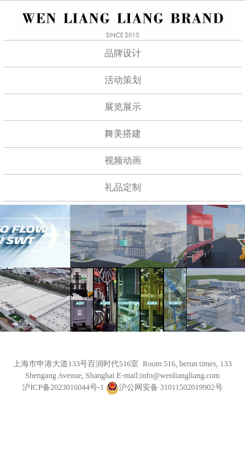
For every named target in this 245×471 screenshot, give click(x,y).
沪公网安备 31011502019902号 (164, 387)
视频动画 (123, 161)
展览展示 (123, 107)
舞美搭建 (123, 134)
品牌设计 (123, 53)
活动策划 (123, 80)
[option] (122, 268)
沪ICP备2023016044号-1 (63, 387)
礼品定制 (123, 187)
